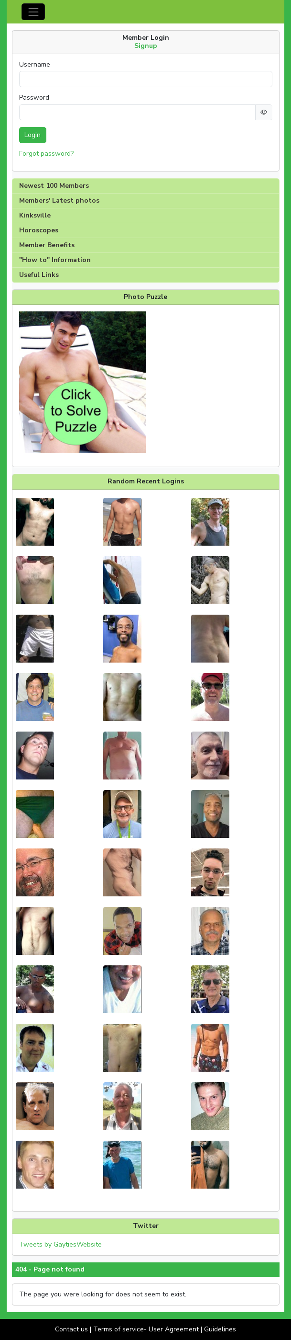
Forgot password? (46, 153)
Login (32, 134)
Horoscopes (38, 230)
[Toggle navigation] (33, 11)
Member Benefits (47, 245)
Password (34, 98)
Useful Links (39, 274)
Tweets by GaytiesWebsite (60, 1244)
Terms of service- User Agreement (146, 1329)
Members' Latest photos (59, 200)
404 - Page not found (50, 1269)
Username (34, 65)
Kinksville (35, 215)
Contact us (71, 1329)
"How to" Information (55, 259)
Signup (145, 45)
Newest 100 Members (54, 185)
